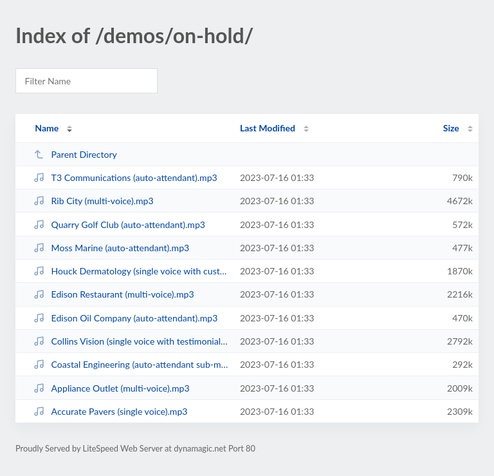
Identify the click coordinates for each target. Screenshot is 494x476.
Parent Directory (75, 154)
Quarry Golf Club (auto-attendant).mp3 (119, 224)
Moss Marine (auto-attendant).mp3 (111, 247)
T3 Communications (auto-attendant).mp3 (125, 177)
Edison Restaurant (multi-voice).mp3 (113, 294)
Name (47, 127)
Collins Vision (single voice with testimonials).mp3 (130, 341)
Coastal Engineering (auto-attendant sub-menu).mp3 (130, 364)
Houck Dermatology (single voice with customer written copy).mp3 (130, 270)
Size (451, 127)
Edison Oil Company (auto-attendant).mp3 (125, 317)
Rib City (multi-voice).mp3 (93, 200)
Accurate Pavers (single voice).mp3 (110, 411)
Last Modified (267, 127)
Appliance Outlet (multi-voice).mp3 (111, 388)
